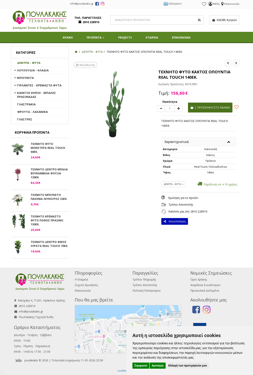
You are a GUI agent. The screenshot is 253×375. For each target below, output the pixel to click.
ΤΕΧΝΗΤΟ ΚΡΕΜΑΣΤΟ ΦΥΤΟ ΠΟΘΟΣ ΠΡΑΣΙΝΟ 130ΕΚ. (47, 220)
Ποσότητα (169, 102)
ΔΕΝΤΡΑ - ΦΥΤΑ (28, 63)
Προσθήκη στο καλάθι (210, 107)
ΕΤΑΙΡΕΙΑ (152, 37)
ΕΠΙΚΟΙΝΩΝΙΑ (181, 37)
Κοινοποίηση (175, 221)
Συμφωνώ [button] (140, 365)
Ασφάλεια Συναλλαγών (205, 285)
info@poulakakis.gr (31, 311)
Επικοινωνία (83, 290)
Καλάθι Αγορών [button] (224, 20)
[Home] (76, 52)
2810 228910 (91, 22)
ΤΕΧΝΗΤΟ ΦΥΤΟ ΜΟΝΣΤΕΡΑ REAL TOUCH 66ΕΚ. (48, 148)
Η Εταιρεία (81, 279)
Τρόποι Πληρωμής (144, 279)
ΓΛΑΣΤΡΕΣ (24, 119)
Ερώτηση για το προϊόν (183, 198)
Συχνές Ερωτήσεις (86, 285)
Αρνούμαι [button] (158, 365)
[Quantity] (170, 108)
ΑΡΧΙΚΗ (68, 37)
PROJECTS (125, 37)
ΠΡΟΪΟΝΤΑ (95, 37)
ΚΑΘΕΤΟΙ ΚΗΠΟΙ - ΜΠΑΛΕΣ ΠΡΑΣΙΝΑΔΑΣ (36, 95)
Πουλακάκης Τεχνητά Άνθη (36, 317)
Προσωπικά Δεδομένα (204, 290)
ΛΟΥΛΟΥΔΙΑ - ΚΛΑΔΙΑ (33, 70)
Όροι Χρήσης (198, 279)
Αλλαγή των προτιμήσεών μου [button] (187, 365)
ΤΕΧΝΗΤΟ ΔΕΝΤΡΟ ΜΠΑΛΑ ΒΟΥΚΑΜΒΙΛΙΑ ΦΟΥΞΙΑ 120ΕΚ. (49, 173)
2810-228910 (199, 211)
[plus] (179, 108)
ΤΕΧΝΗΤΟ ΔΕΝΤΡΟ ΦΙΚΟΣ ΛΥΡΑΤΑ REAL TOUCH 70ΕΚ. (49, 244)
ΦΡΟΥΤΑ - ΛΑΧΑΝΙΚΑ (32, 112)
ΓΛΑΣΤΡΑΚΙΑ (26, 104)
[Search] (157, 20)
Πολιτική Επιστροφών (146, 290)
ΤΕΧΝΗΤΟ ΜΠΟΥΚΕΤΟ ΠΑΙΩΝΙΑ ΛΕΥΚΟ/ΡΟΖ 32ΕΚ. (49, 197)
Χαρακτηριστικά (176, 142)
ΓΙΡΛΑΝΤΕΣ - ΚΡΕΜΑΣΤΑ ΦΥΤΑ (39, 85)
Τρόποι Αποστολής (180, 204)
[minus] (161, 108)
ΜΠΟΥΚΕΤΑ (25, 78)
